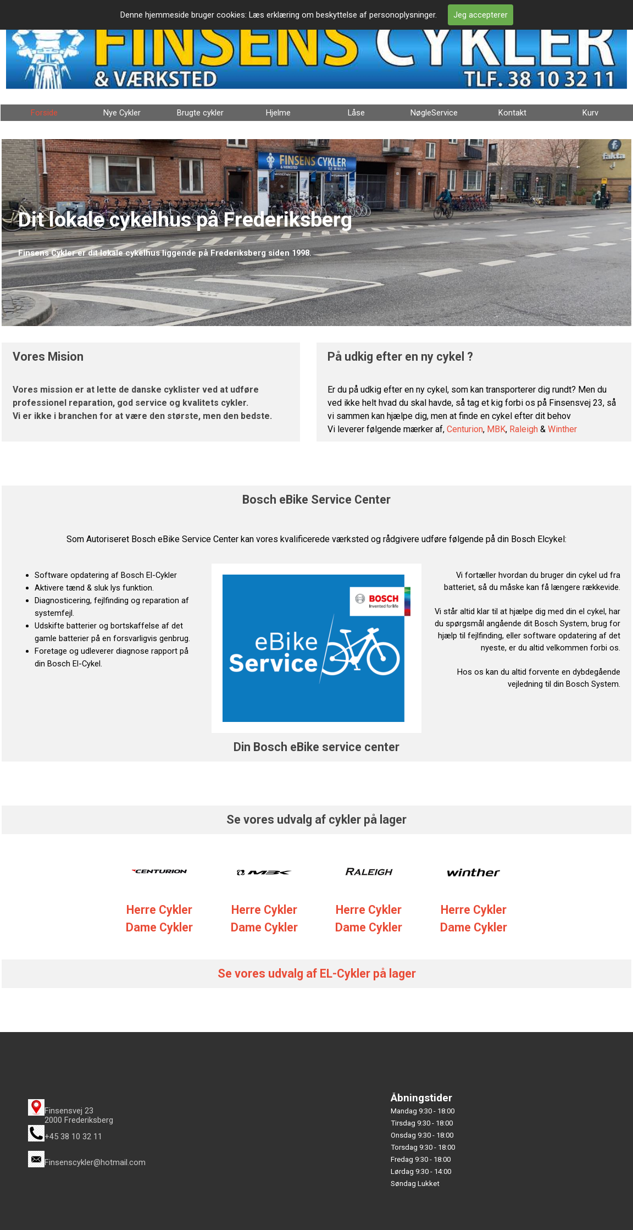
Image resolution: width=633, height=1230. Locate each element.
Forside (44, 113)
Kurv (590, 113)
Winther (562, 429)
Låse (356, 113)
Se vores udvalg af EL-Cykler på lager (317, 973)
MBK (496, 429)
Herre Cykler (264, 910)
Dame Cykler (264, 927)
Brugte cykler (200, 113)
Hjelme (278, 113)
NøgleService (434, 113)
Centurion (465, 429)
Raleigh (523, 429)
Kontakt (512, 113)
